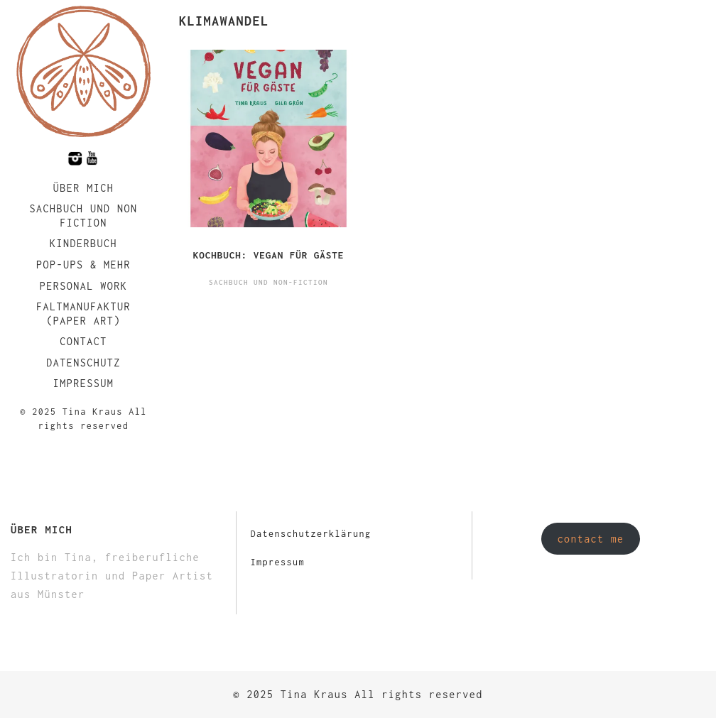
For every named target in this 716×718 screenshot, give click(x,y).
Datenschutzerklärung (311, 533)
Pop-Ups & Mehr (83, 265)
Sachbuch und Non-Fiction (268, 282)
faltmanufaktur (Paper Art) (83, 313)
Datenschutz (83, 363)
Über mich (83, 188)
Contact (83, 341)
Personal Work (84, 286)
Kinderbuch (83, 243)
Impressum (83, 383)
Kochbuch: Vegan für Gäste (269, 255)
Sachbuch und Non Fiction (83, 215)
